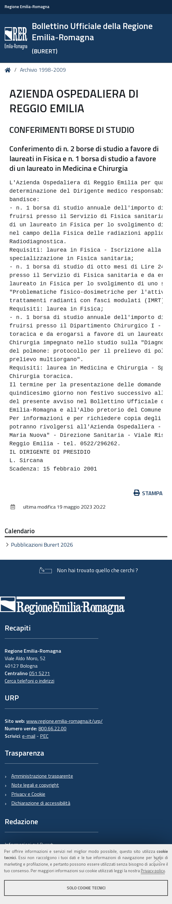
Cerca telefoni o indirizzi (29, 680)
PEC (44, 736)
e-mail (28, 736)
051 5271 (39, 673)
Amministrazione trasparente (42, 776)
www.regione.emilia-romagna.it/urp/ (64, 721)
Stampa (148, 493)
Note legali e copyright (35, 785)
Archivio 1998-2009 (43, 70)
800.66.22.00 (52, 728)
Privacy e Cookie (28, 794)
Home (9, 70)
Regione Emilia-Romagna (27, 7)
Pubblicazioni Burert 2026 (42, 544)
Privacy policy (153, 871)
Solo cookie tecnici (86, 888)
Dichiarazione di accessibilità (40, 803)
